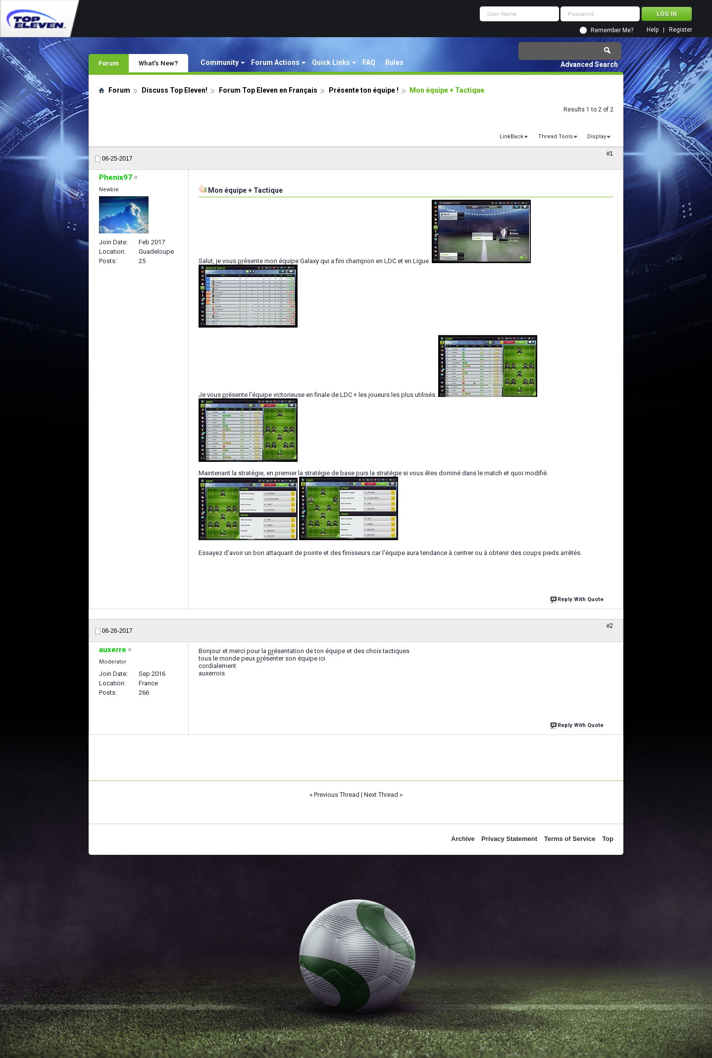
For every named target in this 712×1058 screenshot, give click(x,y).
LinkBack (511, 136)
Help (653, 30)
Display (596, 136)
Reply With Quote (578, 598)
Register (680, 30)
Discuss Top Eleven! (174, 90)
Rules (394, 62)
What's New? (158, 63)
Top (607, 838)
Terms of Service (570, 838)
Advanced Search (589, 64)
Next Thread (381, 794)
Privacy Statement (509, 838)
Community (220, 62)
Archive (463, 838)
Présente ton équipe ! (364, 90)
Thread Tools (555, 136)
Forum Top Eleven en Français (268, 90)
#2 (610, 625)
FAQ (368, 62)
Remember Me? (612, 30)
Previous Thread (336, 794)
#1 (610, 153)
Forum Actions (275, 62)
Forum (109, 63)
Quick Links (331, 62)
